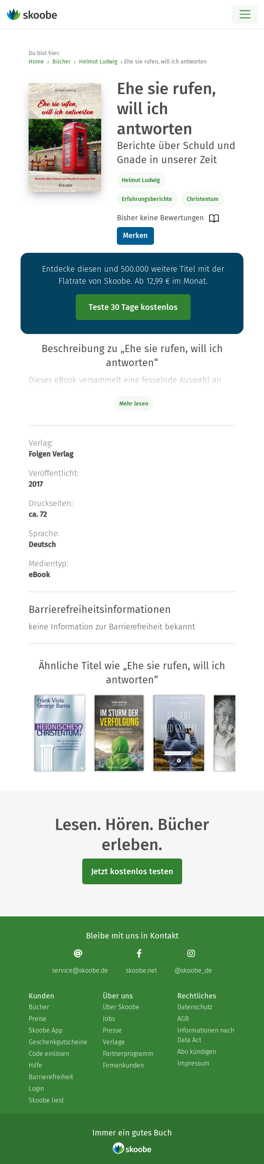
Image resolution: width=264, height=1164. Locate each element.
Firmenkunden (123, 1065)
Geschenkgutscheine (58, 1042)
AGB (183, 1019)
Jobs (109, 1019)
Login (36, 1088)
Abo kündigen (196, 1051)
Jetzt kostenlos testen (132, 871)
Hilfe (35, 1065)
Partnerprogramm (128, 1053)
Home (36, 61)
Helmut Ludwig (98, 61)
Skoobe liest (46, 1100)
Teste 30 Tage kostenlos (133, 307)
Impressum (193, 1063)
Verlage (114, 1042)
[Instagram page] (193, 961)
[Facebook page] (141, 961)
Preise (37, 1019)
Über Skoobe (121, 1007)
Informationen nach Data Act (205, 1035)
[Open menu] (245, 14)
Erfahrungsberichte (147, 199)
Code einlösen (49, 1053)
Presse (112, 1030)
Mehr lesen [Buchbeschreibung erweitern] (133, 403)
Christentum (202, 199)
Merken (135, 235)
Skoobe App (45, 1030)
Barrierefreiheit (51, 1077)
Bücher (61, 61)
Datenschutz (194, 1007)
